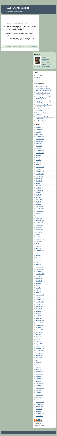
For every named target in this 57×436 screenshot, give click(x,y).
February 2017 (39, 253)
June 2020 (38, 339)
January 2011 (39, 176)
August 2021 (39, 369)
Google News (39, 75)
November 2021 (40, 376)
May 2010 (38, 157)
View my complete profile (43, 66)
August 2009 (39, 146)
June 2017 (38, 260)
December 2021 (40, 378)
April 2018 (38, 283)
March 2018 (39, 281)
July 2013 (38, 204)
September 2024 (40, 402)
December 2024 (40, 404)
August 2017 (39, 264)
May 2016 (38, 246)
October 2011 (39, 190)
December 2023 (40, 392)
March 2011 (39, 181)
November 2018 (40, 299)
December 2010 (40, 174)
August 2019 (39, 318)
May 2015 (38, 234)
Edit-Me (38, 77)
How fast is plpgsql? (41, 121)
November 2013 (40, 209)
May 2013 (38, 202)
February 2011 (39, 178)
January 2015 (39, 227)
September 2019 (40, 320)
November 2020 (40, 348)
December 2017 (40, 274)
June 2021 (38, 364)
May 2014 (38, 213)
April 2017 (38, 255)
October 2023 (39, 390)
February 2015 (39, 229)
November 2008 (40, 136)
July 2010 (38, 162)
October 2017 (39, 269)
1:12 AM (22, 46)
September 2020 (40, 346)
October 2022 (39, 383)
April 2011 (38, 183)
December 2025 (40, 413)
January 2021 (39, 353)
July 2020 (38, 341)
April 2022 (38, 381)
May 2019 (38, 313)
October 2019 (39, 323)
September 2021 (40, 371)
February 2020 (39, 330)
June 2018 (38, 288)
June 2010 (38, 160)
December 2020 (40, 350)
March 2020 (39, 332)
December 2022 (40, 388)
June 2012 (38, 197)
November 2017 (40, 271)
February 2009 (39, 141)
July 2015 (38, 236)
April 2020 (38, 334)
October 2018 (39, 297)
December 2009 (40, 153)
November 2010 (40, 171)
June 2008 (38, 132)
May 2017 (38, 257)
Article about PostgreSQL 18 (43, 90)
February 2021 (39, 355)
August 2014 (39, 218)
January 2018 (39, 276)
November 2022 (40, 385)
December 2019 (40, 327)
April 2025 (38, 411)
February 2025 (39, 406)
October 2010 (39, 169)
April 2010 (38, 155)
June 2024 (38, 399)
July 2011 (38, 188)
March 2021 (39, 357)
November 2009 (40, 150)
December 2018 (40, 302)
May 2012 (38, 195)
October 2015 (39, 241)
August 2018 (39, 292)
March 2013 (39, 199)
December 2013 (40, 211)
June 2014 (38, 215)
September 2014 (40, 220)
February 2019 (39, 306)
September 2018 (40, 295)
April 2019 (38, 311)
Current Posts (39, 416)
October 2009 (39, 148)
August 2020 (39, 343)
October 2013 (39, 206)
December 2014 (40, 225)
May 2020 (38, 337)
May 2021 (38, 362)
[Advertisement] (24, 19)
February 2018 (39, 278)
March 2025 (39, 409)
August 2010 (39, 164)
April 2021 (38, 360)
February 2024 (39, 395)
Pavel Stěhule (45, 59)
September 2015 (40, 239)
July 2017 (38, 262)
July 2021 (38, 367)
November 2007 (40, 127)
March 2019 (39, 309)
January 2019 (39, 304)
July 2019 (38, 316)
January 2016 (39, 243)
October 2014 (39, 222)
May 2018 (38, 285)
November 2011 (40, 192)
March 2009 (39, 143)
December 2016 (40, 250)
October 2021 (39, 374)
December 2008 (40, 139)
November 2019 (40, 325)
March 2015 (39, 232)
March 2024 (39, 397)
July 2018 (38, 290)
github (7, 35)
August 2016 (39, 248)
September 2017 (40, 267)
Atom (42, 425)
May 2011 (38, 185)
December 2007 (40, 129)
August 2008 (39, 134)
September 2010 (40, 167)
